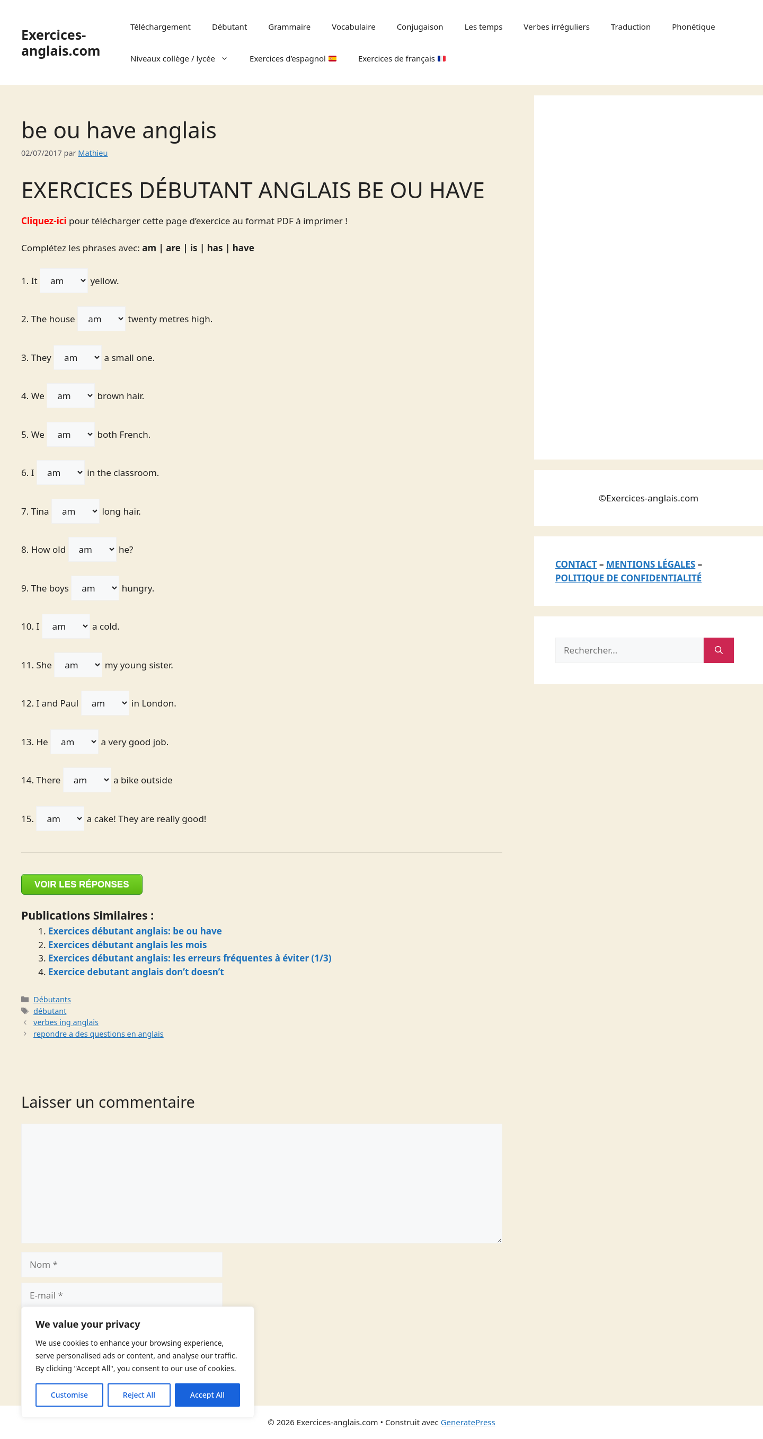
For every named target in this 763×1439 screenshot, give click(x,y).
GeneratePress (468, 1422)
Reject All (139, 1395)
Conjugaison (420, 26)
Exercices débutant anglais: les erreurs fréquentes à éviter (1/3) (189, 958)
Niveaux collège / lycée (184, 58)
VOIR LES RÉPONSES (81, 884)
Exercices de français (402, 58)
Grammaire (289, 26)
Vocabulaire (353, 26)
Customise (69, 1395)
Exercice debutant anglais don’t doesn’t (136, 972)
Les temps (484, 26)
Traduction (631, 26)
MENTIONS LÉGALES (650, 564)
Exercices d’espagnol (293, 58)
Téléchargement (160, 26)
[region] (137, 1362)
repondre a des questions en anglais (98, 1034)
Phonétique (693, 26)
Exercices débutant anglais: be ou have (135, 931)
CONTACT (576, 564)
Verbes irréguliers (557, 26)
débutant (49, 1011)
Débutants (52, 999)
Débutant (229, 26)
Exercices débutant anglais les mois (127, 945)
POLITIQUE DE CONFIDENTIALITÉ (628, 578)
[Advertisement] (634, 276)
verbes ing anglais (66, 1022)
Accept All (207, 1395)
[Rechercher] (719, 650)
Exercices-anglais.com (60, 42)
